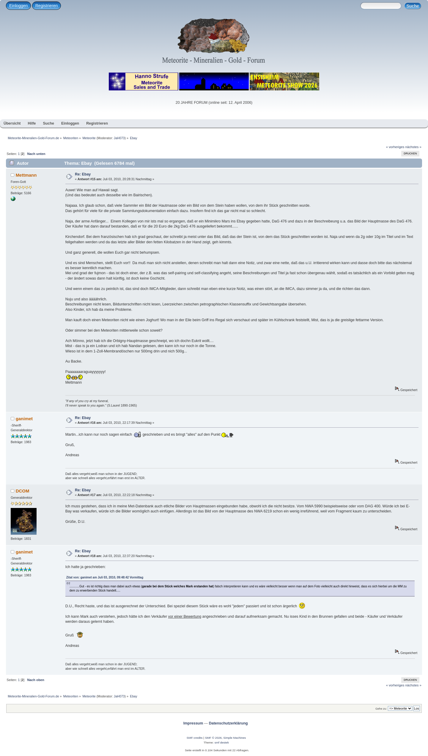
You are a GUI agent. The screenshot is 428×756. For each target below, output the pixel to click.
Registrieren (46, 5)
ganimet (24, 418)
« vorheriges (395, 147)
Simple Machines (234, 737)
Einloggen (18, 5)
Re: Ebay (83, 174)
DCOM (22, 490)
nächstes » (413, 147)
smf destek (222, 742)
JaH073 (119, 138)
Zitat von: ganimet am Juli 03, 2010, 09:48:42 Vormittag (104, 577)
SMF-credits (195, 737)
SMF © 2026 (213, 737)
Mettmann (26, 175)
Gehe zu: (381, 708)
